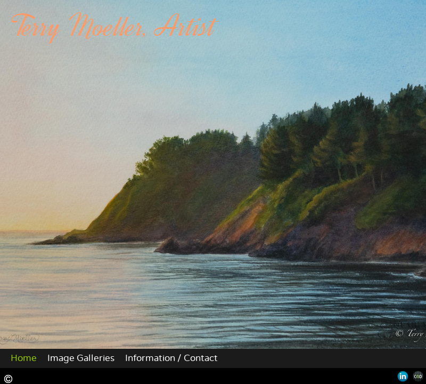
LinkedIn (402, 376)
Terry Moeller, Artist (113, 27)
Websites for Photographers (418, 376)
